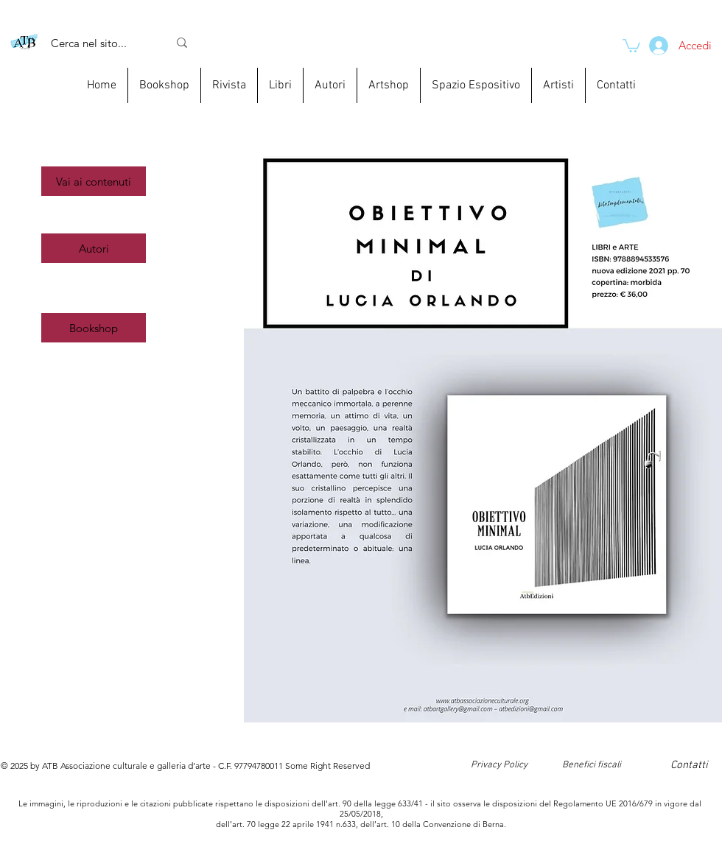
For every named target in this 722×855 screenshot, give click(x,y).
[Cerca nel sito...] (98, 42)
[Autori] (93, 248)
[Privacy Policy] (499, 765)
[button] (93, 181)
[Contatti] (689, 765)
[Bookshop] (93, 327)
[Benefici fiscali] (591, 765)
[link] (631, 45)
